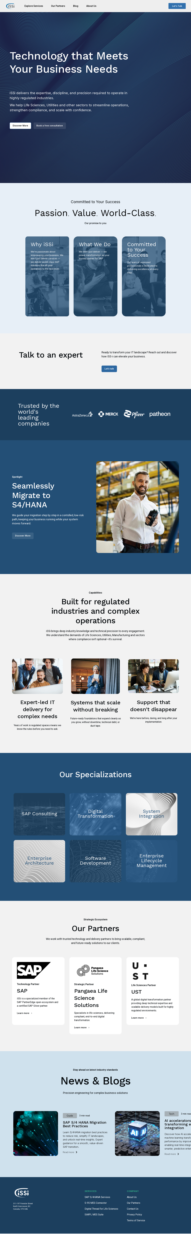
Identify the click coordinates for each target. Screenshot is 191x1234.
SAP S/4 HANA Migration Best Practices (84, 1125)
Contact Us (132, 1209)
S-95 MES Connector (96, 1203)
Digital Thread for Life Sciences (101, 1209)
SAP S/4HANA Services (97, 1197)
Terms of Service (136, 1220)
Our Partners (133, 1203)
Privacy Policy (134, 1215)
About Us (132, 1197)
